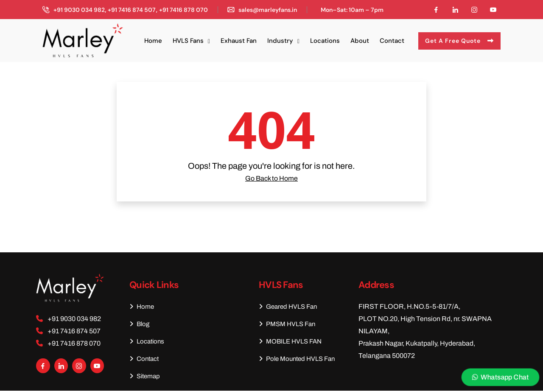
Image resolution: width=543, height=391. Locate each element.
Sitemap (144, 376)
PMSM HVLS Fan (287, 324)
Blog (139, 324)
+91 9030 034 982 (79, 10)
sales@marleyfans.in (267, 10)
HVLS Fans (188, 40)
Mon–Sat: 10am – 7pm (352, 10)
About (359, 40)
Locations (325, 40)
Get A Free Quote (459, 41)
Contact (392, 40)
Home (153, 40)
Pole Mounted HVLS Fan (297, 358)
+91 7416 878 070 (183, 10)
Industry (280, 40)
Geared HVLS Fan (288, 306)
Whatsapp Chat (500, 377)
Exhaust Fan (239, 40)
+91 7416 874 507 (132, 10)
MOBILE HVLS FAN (290, 341)
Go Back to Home (271, 178)
